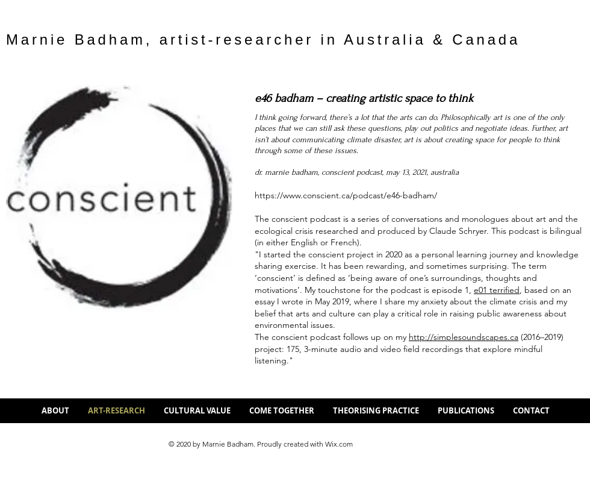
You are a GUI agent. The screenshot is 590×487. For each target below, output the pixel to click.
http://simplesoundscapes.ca (463, 336)
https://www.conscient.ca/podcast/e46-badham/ (346, 195)
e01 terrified (497, 289)
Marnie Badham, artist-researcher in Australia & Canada (263, 39)
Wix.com (339, 443)
